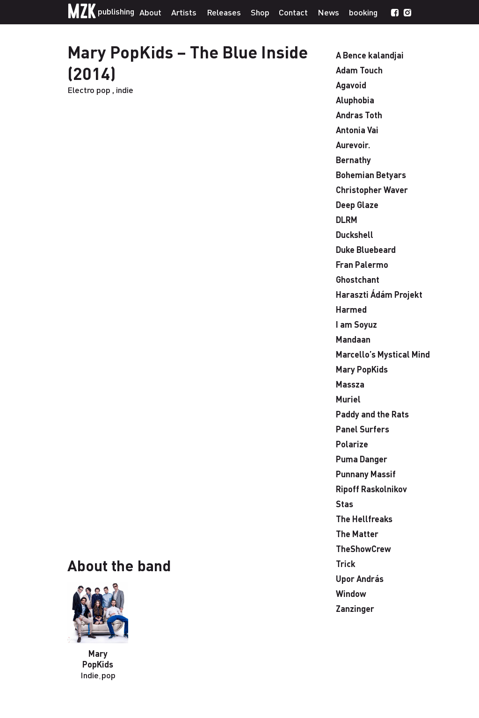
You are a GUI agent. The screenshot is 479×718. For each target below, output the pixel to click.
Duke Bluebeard (366, 249)
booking (363, 12)
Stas (344, 503)
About (150, 12)
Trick (346, 563)
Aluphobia (355, 99)
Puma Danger (361, 458)
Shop (260, 12)
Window (351, 593)
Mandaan (353, 339)
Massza (350, 384)
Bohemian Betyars (371, 174)
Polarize (352, 443)
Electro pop (88, 89)
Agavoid (351, 84)
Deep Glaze (357, 204)
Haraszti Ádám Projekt (379, 294)
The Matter (357, 533)
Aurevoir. (353, 144)
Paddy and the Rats (372, 414)
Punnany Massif (366, 473)
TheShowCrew (363, 548)
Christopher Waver (372, 189)
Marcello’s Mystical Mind (383, 354)
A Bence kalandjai (370, 55)
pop (109, 674)
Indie (89, 674)
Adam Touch (359, 70)
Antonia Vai (357, 129)
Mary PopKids (97, 658)
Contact (293, 12)
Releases (224, 12)
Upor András (360, 578)
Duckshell (354, 234)
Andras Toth (359, 114)
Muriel (348, 399)
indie (124, 89)
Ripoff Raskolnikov (371, 488)
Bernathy (353, 159)
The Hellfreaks (364, 518)
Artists (183, 12)
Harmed (351, 309)
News (328, 12)
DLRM (346, 219)
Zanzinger (355, 608)
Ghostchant (357, 279)
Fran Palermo (362, 264)
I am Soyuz (356, 324)
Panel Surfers (362, 429)
